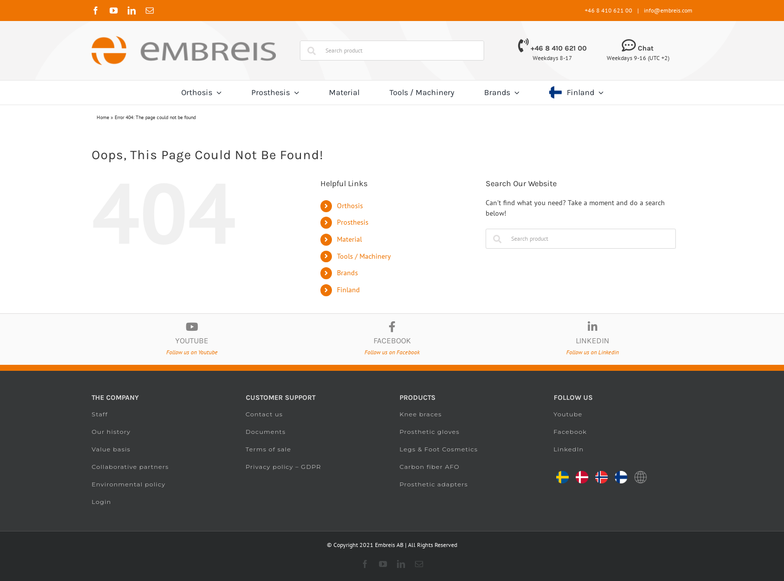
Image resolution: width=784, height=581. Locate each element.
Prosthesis (352, 222)
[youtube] (114, 11)
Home (103, 117)
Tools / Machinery (364, 256)
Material (349, 239)
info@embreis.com (668, 10)
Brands (347, 272)
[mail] (150, 11)
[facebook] (96, 11)
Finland (348, 289)
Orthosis (350, 205)
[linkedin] (132, 11)
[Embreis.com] (184, 39)
